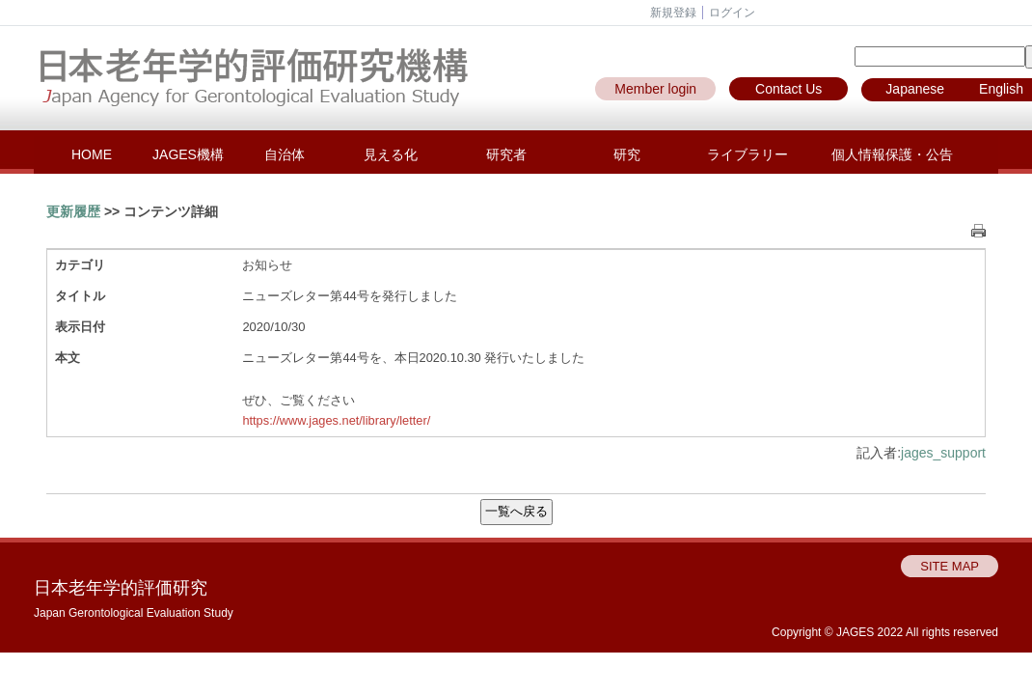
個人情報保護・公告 (892, 154)
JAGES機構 (188, 154)
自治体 (284, 154)
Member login (655, 89)
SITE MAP (949, 566)
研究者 (506, 154)
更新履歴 (73, 211)
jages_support (943, 452)
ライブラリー (747, 154)
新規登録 (673, 12)
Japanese (914, 89)
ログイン (732, 12)
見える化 (391, 154)
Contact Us (788, 89)
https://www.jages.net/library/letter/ (336, 420)
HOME (91, 154)
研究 (626, 154)
